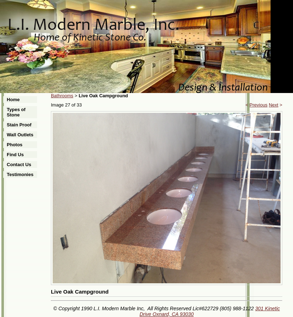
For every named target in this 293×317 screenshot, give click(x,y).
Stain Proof (19, 124)
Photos (14, 144)
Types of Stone (16, 112)
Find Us (15, 154)
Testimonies (20, 174)
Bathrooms (62, 95)
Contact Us (19, 164)
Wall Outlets (20, 134)
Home (13, 99)
